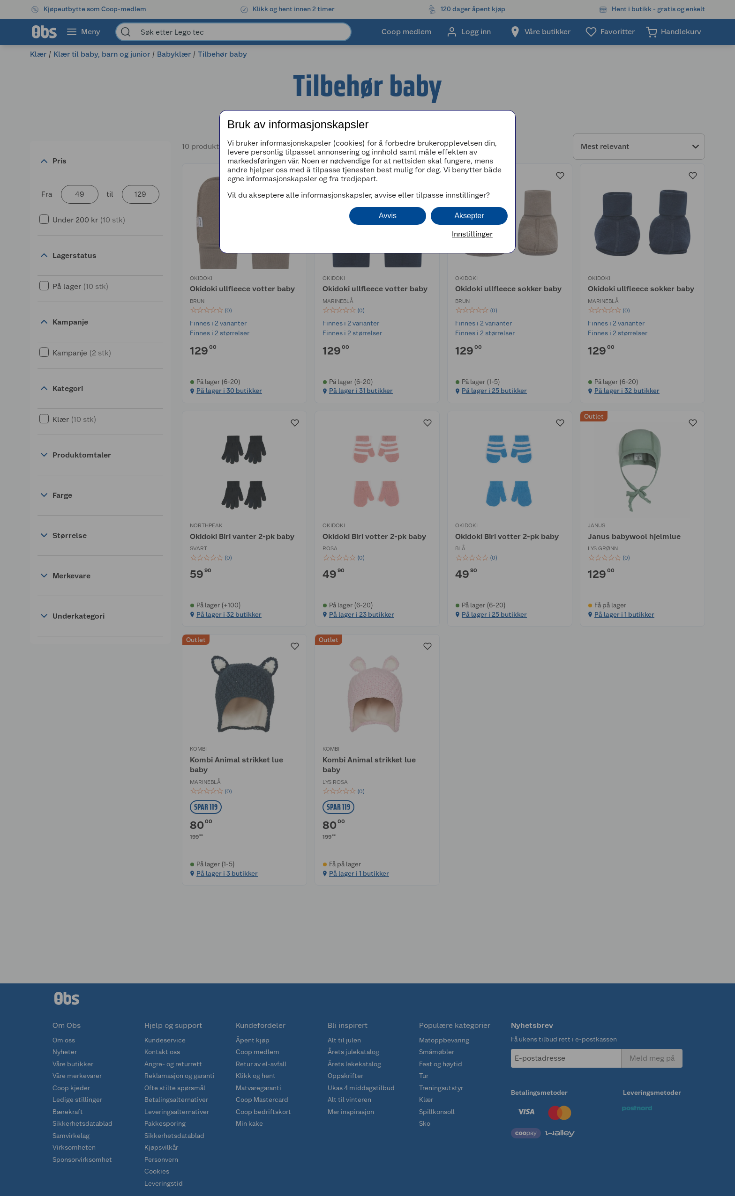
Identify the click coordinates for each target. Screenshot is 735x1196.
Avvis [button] (388, 216)
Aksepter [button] (469, 216)
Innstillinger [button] (472, 233)
